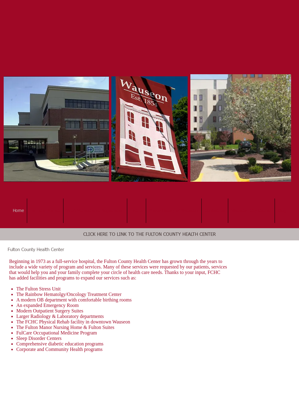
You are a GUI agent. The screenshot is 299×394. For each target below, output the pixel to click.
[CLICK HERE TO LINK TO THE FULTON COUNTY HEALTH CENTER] (149, 234)
